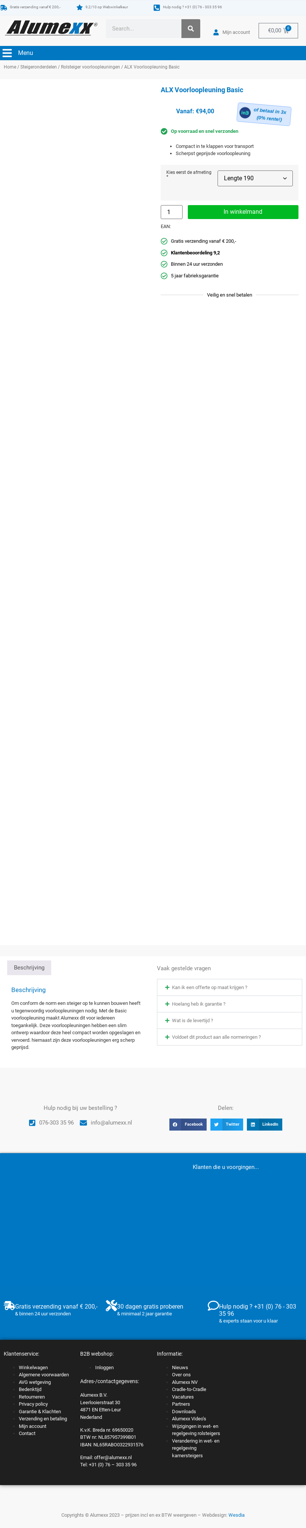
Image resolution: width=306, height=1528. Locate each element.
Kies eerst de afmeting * (189, 174)
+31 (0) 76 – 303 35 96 (113, 1464)
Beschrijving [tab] (29, 967)
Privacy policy (33, 1404)
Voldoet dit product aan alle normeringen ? (216, 1037)
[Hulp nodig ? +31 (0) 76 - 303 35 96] (156, 7)
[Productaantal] (172, 212)
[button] (229, 987)
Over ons (181, 1374)
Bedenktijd (30, 1389)
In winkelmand (243, 211)
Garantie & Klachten (40, 1411)
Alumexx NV (185, 1382)
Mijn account (32, 1426)
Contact (27, 1433)
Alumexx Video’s (189, 1418)
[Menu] (7, 53)
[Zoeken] (190, 28)
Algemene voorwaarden (44, 1374)
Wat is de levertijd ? (192, 1020)
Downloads (184, 1411)
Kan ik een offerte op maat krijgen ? (209, 987)
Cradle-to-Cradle (189, 1389)
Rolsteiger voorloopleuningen (90, 67)
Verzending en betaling (43, 1418)
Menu (25, 52)
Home (10, 67)
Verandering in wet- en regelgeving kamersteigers (195, 1448)
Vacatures (183, 1397)
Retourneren (32, 1397)
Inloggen (104, 1367)
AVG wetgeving (35, 1382)
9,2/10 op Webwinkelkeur (106, 7)
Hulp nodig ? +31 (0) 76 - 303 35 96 (192, 7)
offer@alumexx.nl (113, 1457)
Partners (181, 1404)
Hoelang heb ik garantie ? (198, 1004)
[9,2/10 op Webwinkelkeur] (79, 7)
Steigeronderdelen (38, 67)
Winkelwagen (33, 1367)
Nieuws (180, 1367)
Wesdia (236, 1515)
